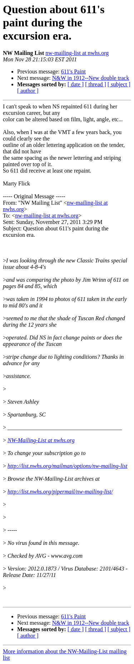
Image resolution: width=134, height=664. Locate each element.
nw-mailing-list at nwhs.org (77, 53)
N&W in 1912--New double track (90, 78)
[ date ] (76, 84)
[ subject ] (119, 84)
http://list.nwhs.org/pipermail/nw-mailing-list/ (60, 492)
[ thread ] (95, 84)
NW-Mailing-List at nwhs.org (41, 440)
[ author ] (28, 91)
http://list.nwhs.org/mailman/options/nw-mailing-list (67, 466)
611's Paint (73, 71)
